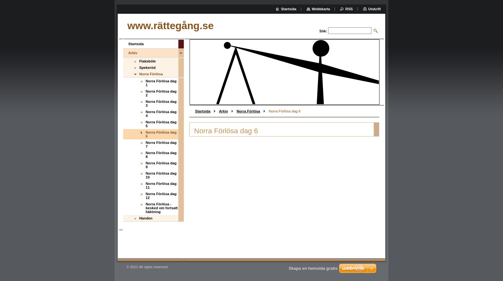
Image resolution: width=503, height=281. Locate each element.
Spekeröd (147, 68)
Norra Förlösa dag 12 (161, 196)
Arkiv (223, 111)
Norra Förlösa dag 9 (161, 165)
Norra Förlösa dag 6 (161, 134)
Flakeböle (147, 61)
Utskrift (374, 9)
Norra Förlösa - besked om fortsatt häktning (162, 208)
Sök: (323, 31)
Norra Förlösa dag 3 (161, 103)
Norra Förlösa (248, 111)
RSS (349, 9)
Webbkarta (321, 9)
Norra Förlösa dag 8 (161, 155)
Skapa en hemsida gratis (313, 268)
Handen (145, 218)
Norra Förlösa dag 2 (161, 93)
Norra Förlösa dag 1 (161, 83)
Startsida (202, 111)
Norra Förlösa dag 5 (161, 124)
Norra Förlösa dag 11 (161, 185)
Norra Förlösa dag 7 (161, 144)
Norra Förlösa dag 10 (161, 175)
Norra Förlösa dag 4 (161, 114)
